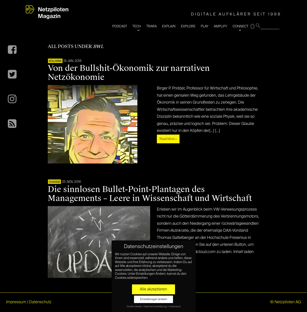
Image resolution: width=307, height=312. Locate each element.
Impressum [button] (175, 306)
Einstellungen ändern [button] (153, 299)
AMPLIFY (220, 26)
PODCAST (119, 26)
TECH (136, 26)
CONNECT (240, 26)
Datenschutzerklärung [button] (155, 306)
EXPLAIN (168, 26)
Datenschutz (40, 302)
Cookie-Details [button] (134, 306)
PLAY (204, 26)
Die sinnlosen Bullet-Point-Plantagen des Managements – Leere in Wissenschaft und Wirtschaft (150, 193)
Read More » (168, 139)
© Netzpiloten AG (285, 302)
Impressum (16, 302)
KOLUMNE (55, 61)
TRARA (151, 26)
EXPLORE (188, 26)
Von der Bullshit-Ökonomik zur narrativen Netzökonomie (129, 72)
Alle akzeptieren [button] (153, 289)
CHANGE (54, 182)
